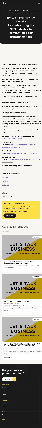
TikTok (3, 415)
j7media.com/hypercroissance (12, 138)
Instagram (5, 185)
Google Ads (5, 391)
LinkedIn (5, 177)
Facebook (5, 181)
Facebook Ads (6, 387)
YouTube (4, 412)
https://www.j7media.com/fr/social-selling (22, 153)
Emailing (4, 394)
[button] (38, 3)
